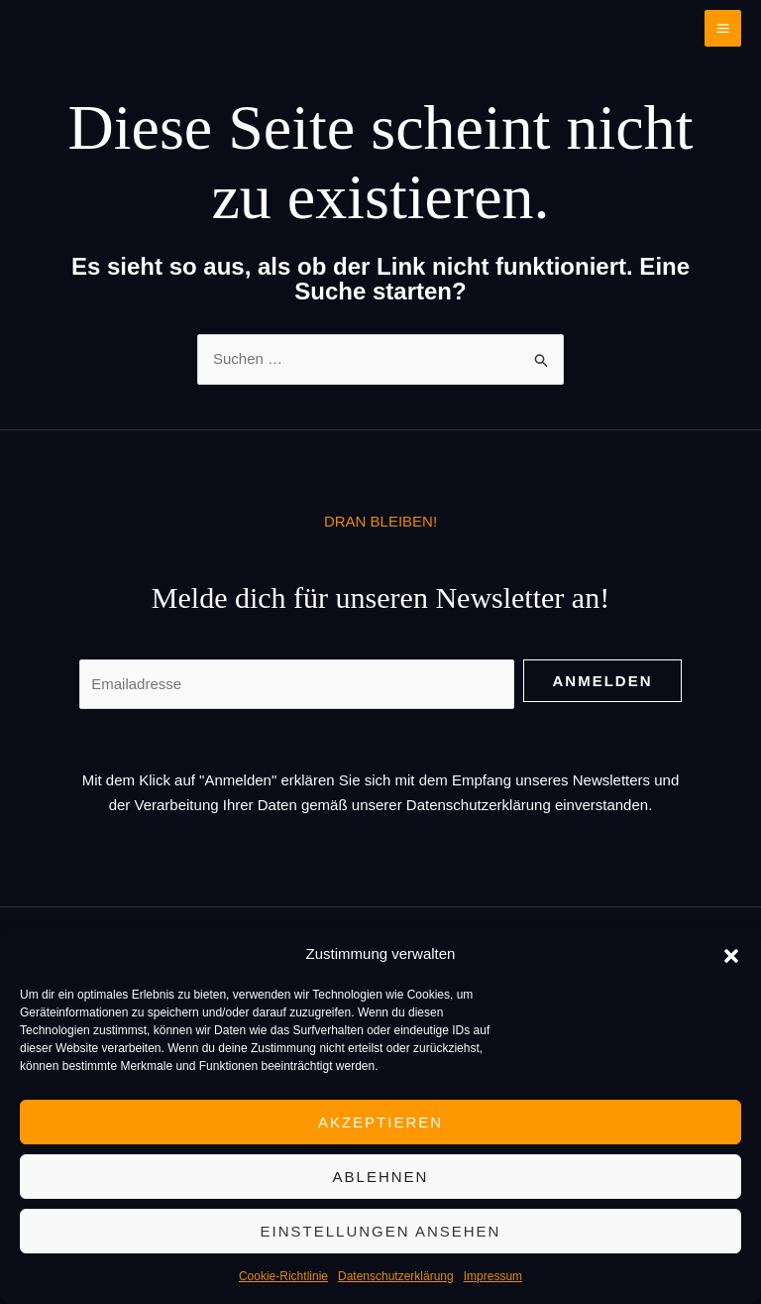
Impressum (493, 1276)
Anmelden (603, 680)
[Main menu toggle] (723, 29)
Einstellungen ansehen (381, 1231)
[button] (731, 954)
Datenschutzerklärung (396, 1276)
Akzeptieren (380, 1122)
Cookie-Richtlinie (283, 1276)
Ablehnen (381, 1176)
